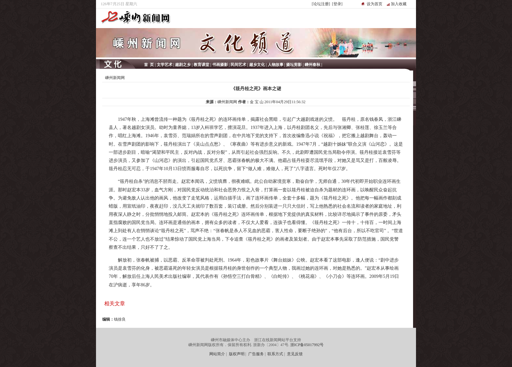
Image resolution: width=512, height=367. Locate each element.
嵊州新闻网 (115, 77)
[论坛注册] (321, 4)
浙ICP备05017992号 (307, 345)
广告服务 (256, 354)
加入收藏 (399, 4)
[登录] (337, 4)
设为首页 (374, 4)
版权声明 (237, 354)
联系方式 (275, 354)
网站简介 (217, 354)
